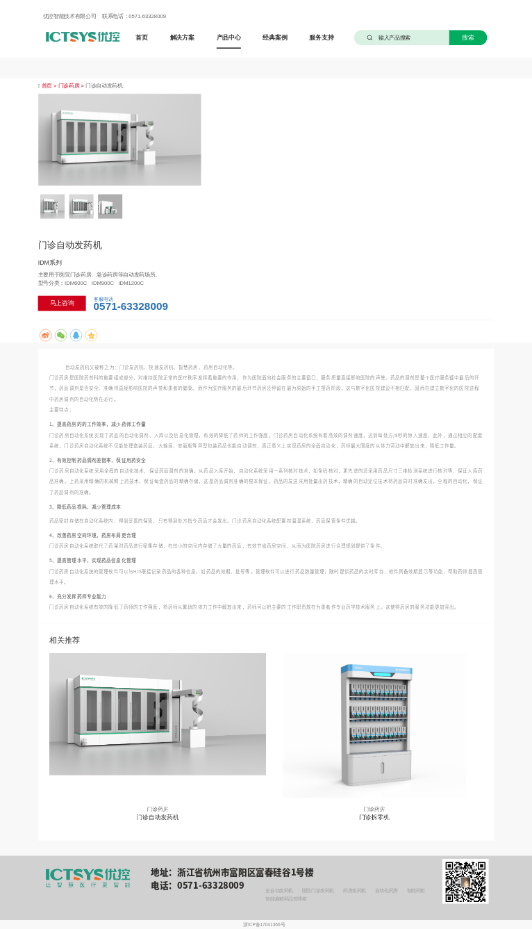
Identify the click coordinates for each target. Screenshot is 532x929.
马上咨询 (62, 303)
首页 (141, 37)
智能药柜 (416, 891)
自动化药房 (386, 891)
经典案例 (275, 37)
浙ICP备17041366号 (264, 925)
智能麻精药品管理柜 (285, 899)
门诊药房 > (71, 86)
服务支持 (321, 37)
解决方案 (182, 37)
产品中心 (229, 37)
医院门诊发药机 (318, 891)
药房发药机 (354, 891)
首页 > (50, 86)
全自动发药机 (278, 891)
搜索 (468, 37)
